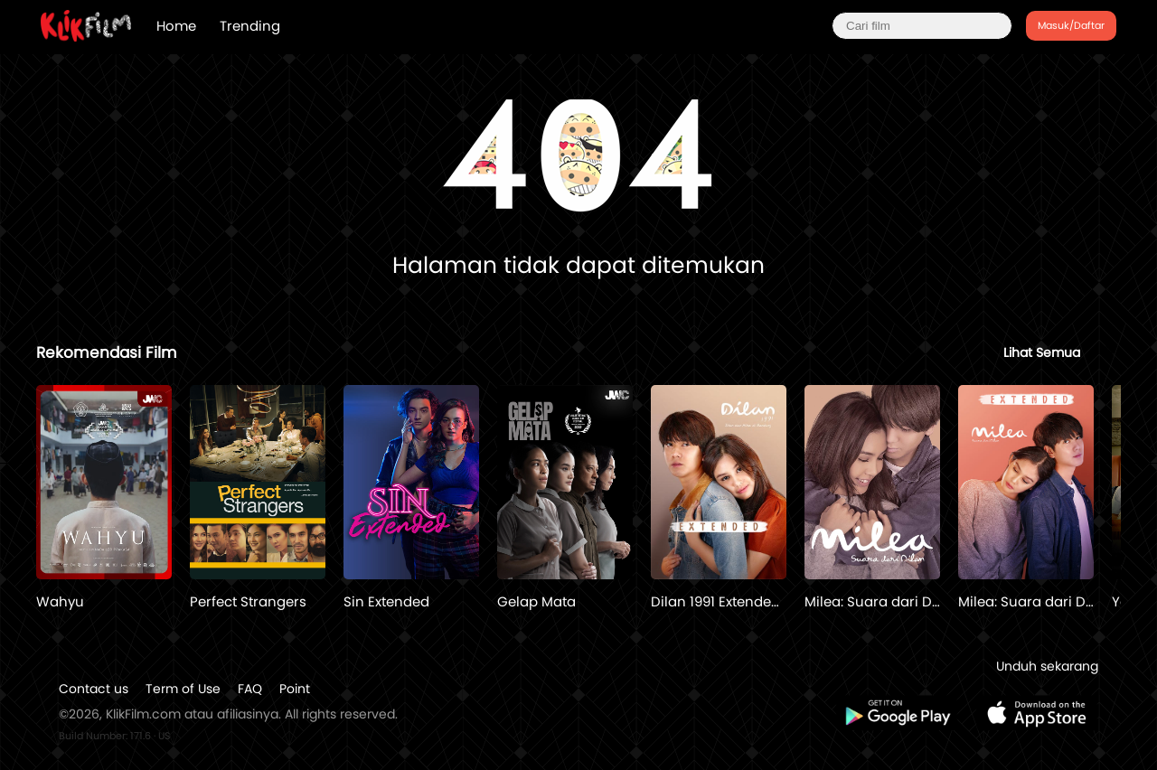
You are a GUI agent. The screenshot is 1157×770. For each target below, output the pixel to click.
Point (294, 689)
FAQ (250, 689)
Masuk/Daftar (1071, 25)
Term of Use (183, 689)
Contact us (93, 689)
